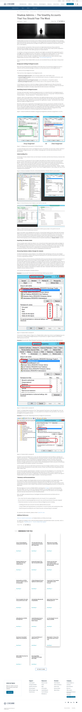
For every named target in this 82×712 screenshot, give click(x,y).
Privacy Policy (73, 708)
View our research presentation (24, 518)
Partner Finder (56, 686)
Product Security (32, 691)
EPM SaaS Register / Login (33, 690)
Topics (23, 8)
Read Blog (18, 550)
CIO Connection (44, 688)
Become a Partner (57, 688)
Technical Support (32, 688)
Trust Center (69, 694)
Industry (28, 8)
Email (62, 21)
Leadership (68, 684)
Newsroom (68, 688)
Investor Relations (70, 682)
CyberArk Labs (41, 512)
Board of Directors (70, 686)
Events (63, 0)
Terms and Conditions (67, 708)
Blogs (43, 686)
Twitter (60, 21)
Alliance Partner (56, 690)
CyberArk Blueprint (45, 690)
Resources (44, 681)
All (17, 11)
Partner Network (57, 682)
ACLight (47, 488)
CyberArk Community (33, 686)
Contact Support (31, 682)
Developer (59, 0)
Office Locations (69, 690)
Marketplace (68, 0)
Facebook (58, 21)
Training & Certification (33, 684)
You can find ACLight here (45, 57)
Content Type (35, 8)
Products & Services (15, 8)
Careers (77, 0)
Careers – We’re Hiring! (71, 696)
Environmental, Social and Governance (71, 692)
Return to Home (41, 669)
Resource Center (44, 682)
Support (31, 681)
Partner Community (57, 684)
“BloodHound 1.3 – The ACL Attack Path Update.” (35, 521)
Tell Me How (9, 692)
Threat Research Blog (23, 11)
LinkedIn (64, 21)
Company (69, 681)
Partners (73, 0)
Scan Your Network (45, 691)
